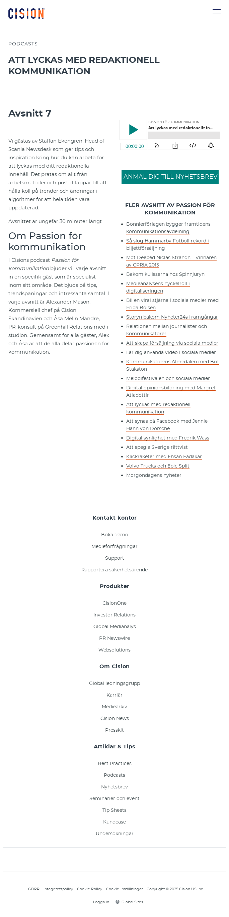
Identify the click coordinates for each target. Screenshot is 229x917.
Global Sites (129, 902)
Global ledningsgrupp (114, 683)
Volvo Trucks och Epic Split (157, 466)
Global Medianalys (114, 626)
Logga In (100, 902)
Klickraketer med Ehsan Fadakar (164, 456)
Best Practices (115, 763)
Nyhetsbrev (114, 787)
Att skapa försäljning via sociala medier (172, 343)
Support (114, 558)
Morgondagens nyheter (153, 475)
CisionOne (114, 603)
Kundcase (114, 822)
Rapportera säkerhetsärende (114, 570)
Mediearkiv (114, 707)
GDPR (34, 889)
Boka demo (114, 535)
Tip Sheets (114, 810)
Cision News (114, 718)
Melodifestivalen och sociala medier (168, 378)
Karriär (114, 695)
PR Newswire (114, 638)
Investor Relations (114, 615)
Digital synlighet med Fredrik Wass (167, 438)
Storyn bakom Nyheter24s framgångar (172, 317)
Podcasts (114, 775)
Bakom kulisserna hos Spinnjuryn (165, 274)
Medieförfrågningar (114, 546)
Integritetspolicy (58, 889)
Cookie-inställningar (124, 889)
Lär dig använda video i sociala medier (171, 352)
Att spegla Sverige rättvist (157, 447)
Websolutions (114, 650)
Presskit (114, 730)
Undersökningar (115, 834)
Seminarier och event (114, 798)
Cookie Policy (89, 889)
